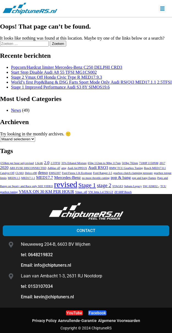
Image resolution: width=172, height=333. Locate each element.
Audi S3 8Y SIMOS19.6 (60, 87)
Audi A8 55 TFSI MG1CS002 (54, 72)
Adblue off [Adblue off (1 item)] (54, 168)
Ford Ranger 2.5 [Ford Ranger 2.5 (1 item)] (102, 172)
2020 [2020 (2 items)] (4, 167)
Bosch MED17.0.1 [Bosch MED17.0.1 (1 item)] (155, 168)
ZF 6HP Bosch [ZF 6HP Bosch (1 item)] (123, 191)
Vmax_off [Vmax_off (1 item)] (81, 191)
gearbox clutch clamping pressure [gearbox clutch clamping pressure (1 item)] (133, 172)
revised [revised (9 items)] (65, 184)
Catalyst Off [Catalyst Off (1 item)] (7, 172)
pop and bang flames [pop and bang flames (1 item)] (144, 177)
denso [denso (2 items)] (43, 172)
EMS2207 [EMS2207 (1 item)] (55, 172)
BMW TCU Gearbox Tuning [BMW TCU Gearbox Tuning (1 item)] (126, 168)
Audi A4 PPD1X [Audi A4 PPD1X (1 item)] (77, 168)
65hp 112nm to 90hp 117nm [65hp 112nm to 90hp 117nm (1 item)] (104, 163)
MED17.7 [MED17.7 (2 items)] (44, 177)
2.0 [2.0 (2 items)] (46, 162)
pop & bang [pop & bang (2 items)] (121, 177)
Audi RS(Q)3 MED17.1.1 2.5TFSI (91, 82)
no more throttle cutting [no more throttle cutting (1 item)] (96, 177)
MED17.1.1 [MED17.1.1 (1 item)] (28, 177)
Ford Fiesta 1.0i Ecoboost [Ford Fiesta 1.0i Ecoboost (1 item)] (77, 172)
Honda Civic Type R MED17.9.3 (56, 77)
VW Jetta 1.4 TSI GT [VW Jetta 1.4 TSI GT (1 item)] (100, 191)
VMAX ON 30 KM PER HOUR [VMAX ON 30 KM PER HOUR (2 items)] (46, 191)
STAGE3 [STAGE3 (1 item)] (117, 186)
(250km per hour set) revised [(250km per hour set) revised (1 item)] (17, 163)
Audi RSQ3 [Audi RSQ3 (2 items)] (98, 167)
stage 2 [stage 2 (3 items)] (104, 185)
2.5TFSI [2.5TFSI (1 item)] (55, 163)
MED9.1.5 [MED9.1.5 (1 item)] (14, 177)
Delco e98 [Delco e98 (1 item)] (31, 172)
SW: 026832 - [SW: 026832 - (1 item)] (151, 186)
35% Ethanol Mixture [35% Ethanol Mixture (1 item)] (74, 163)
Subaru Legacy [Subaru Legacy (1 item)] (133, 186)
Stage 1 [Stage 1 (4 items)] (87, 185)
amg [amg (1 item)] (63, 168)
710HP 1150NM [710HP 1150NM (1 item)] (148, 163)
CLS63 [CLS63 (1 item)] (19, 172)
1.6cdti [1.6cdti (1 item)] (39, 163)
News (16, 110)
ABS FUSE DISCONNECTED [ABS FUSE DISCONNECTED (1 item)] (28, 168)
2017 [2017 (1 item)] (162, 163)
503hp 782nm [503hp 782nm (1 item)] (130, 163)
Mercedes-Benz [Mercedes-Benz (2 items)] (67, 177)
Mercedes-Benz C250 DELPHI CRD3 (66, 67)
